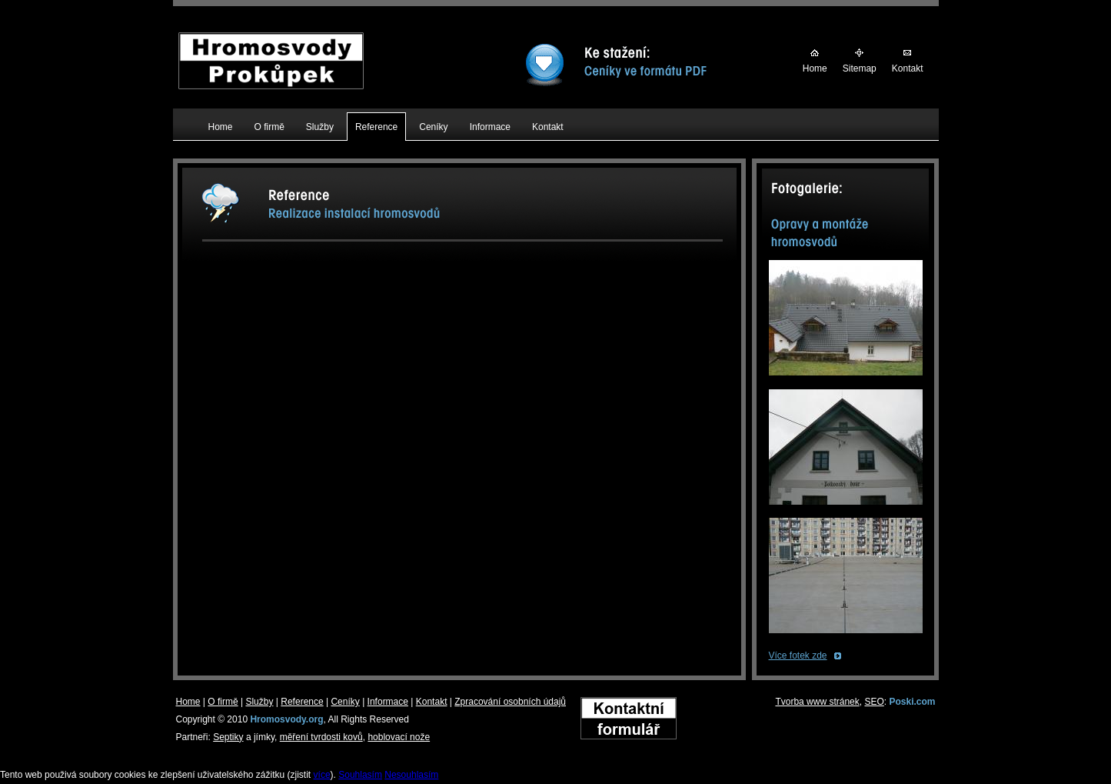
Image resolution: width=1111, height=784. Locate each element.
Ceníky (345, 701)
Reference (302, 701)
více (322, 774)
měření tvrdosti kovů (321, 737)
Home (815, 68)
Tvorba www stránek (817, 701)
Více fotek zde (798, 655)
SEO (873, 701)
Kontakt (907, 68)
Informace (388, 701)
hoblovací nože (399, 737)
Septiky (228, 737)
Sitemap (859, 68)
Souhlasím (360, 774)
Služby (259, 701)
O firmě (223, 701)
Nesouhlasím (411, 774)
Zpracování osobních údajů (510, 701)
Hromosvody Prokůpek (270, 40)
